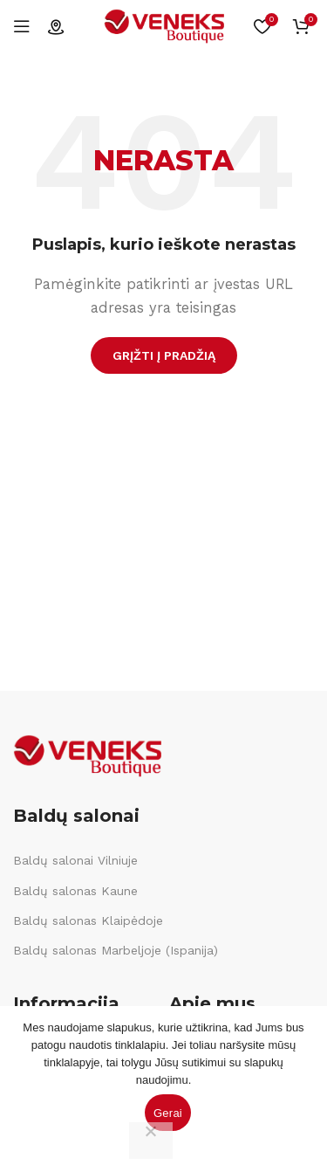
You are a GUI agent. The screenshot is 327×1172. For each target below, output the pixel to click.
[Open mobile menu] (21, 26)
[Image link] (87, 755)
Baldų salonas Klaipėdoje (88, 920)
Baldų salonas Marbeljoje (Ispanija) (115, 950)
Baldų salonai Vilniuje (75, 860)
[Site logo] (164, 25)
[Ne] (151, 1140)
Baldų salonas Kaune (75, 891)
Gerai (167, 1113)
